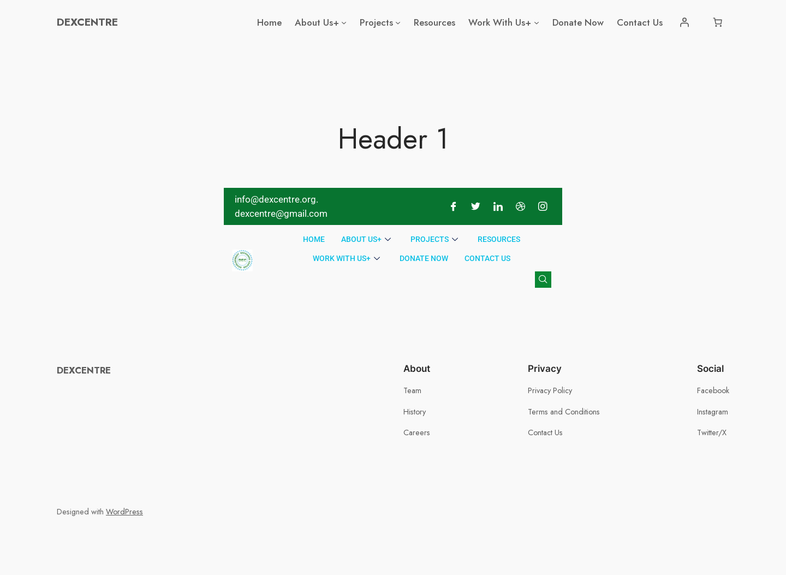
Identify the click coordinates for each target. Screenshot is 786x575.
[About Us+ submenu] (344, 22)
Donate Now (424, 258)
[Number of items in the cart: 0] (717, 22)
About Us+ (366, 239)
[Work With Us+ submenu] (536, 22)
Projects (434, 239)
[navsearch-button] (543, 279)
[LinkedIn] (498, 206)
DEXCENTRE (87, 21)
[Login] (684, 22)
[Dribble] (520, 206)
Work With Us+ (346, 258)
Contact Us (487, 258)
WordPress (124, 511)
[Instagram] (542, 206)
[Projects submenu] (398, 22)
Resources (499, 239)
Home (314, 239)
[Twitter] (475, 206)
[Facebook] (453, 206)
